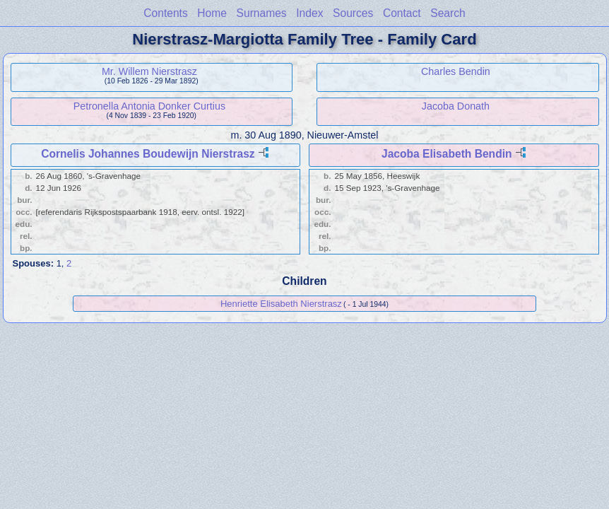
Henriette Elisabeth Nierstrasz (281, 303)
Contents (165, 13)
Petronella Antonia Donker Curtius (149, 106)
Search (447, 13)
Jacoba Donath (456, 106)
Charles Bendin (455, 71)
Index (309, 13)
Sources (353, 13)
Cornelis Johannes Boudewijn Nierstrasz (147, 154)
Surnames (262, 13)
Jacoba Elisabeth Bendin (447, 154)
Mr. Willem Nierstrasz (149, 71)
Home (212, 13)
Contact (402, 13)
